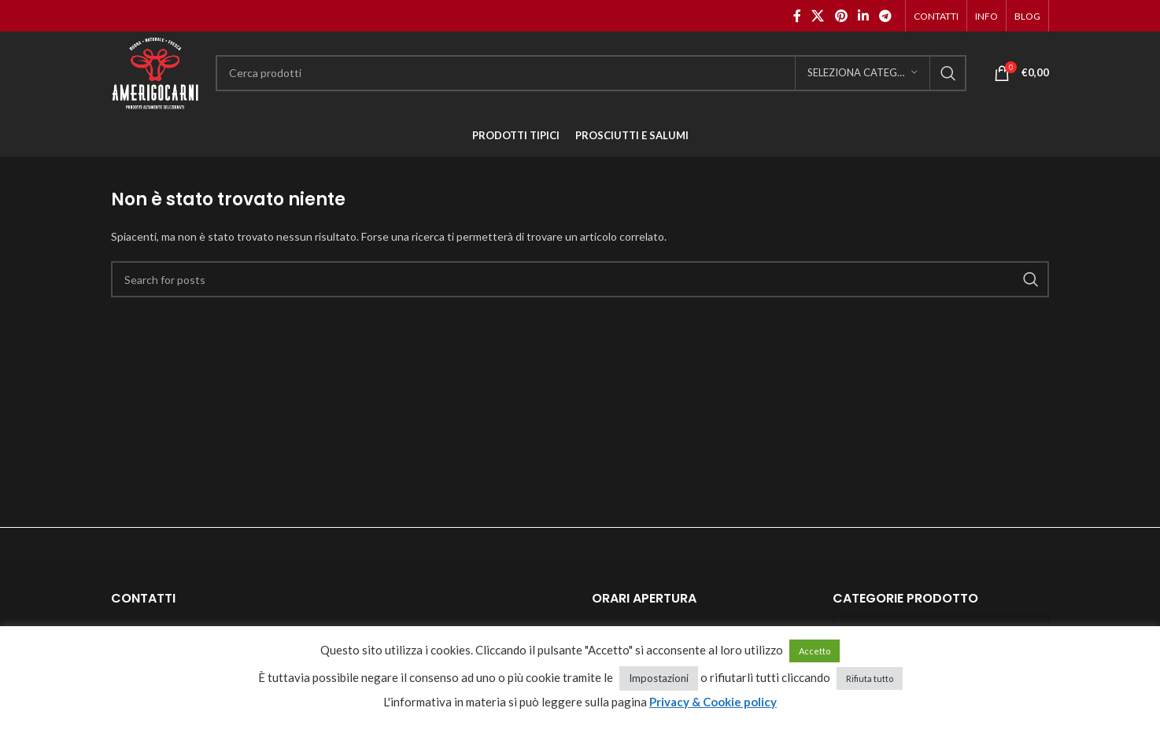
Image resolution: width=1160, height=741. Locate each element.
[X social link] (818, 16)
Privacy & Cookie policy (713, 702)
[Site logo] (155, 71)
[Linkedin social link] (863, 16)
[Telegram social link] (885, 16)
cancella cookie (580, 722)
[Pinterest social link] (840, 16)
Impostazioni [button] (659, 678)
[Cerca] (591, 73)
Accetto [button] (814, 651)
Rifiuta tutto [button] (869, 678)
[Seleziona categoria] (862, 73)
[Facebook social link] (797, 16)
